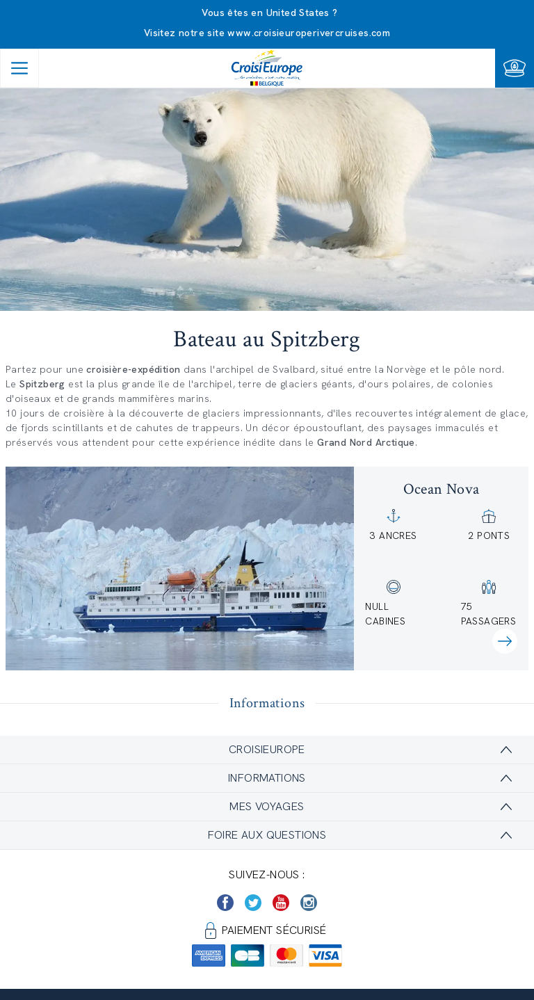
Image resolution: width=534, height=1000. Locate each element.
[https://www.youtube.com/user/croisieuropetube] (281, 902)
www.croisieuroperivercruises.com (308, 32)
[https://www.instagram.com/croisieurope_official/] (308, 902)
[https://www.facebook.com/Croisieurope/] (225, 902)
